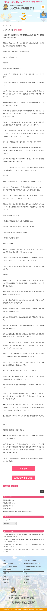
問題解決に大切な (32, 564)
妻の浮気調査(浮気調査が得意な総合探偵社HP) (17, 512)
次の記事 (14, 486)
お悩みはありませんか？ (31, 561)
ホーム (5, 25)
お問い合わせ (6, 582)
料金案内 (23, 468)
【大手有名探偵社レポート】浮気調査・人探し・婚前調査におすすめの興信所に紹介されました (23, 535)
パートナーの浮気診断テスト (11, 567)
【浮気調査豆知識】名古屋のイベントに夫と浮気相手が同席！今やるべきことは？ (23, 545)
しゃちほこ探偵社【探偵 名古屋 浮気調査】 (23, 609)
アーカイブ (6, 520)
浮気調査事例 (7, 503)
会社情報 (26, 576)
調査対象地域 (6, 579)
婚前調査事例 (7, 506)
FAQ (25, 573)
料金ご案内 (27, 570)
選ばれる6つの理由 (8, 564)
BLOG (4, 561)
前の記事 (6, 486)
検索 (42, 491)
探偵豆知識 (6, 500)
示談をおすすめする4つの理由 (32, 567)
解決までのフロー (8, 570)
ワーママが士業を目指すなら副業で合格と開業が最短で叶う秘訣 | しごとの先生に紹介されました (23, 540)
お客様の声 (6, 573)
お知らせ (5, 509)
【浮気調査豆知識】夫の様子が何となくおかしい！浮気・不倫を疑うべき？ (23, 550)
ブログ (11, 25)
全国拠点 (26, 579)
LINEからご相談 (28, 582)
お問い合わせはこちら (23, 477)
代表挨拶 (5, 576)
